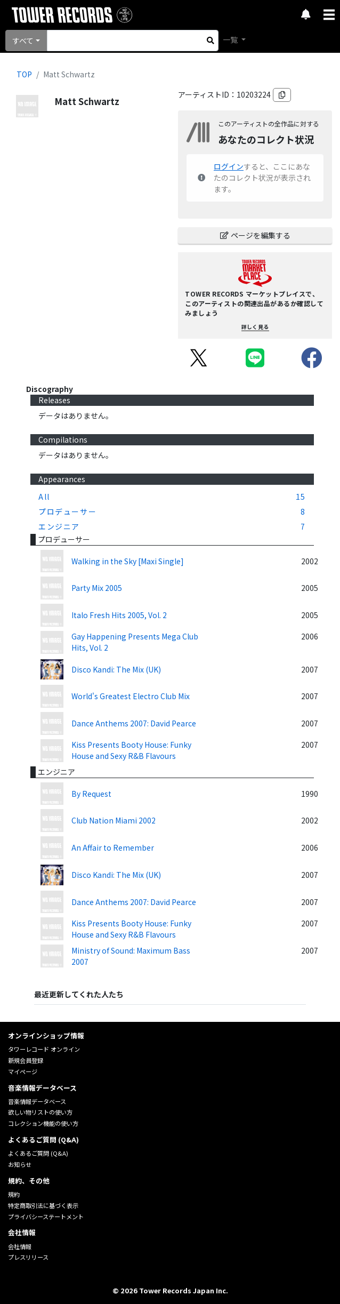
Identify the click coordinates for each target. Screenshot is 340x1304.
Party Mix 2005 (96, 587)
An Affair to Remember (112, 847)
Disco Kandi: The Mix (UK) (116, 669)
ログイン (229, 166)
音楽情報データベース (37, 1101)
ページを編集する (255, 235)
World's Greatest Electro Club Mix (130, 696)
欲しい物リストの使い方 (40, 1112)
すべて (23, 40)
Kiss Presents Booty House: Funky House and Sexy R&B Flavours (131, 750)
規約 (14, 1194)
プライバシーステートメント (46, 1216)
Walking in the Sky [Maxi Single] (127, 561)
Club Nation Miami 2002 (113, 820)
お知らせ (19, 1164)
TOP (24, 74)
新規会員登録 (25, 1060)
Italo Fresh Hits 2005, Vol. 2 (119, 615)
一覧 (231, 39)
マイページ (22, 1071)
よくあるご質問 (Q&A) (38, 1153)
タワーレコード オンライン (44, 1049)
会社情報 (19, 1246)
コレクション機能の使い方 (43, 1123)
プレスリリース (28, 1257)
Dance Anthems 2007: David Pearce (133, 723)
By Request (91, 793)
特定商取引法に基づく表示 (43, 1205)
